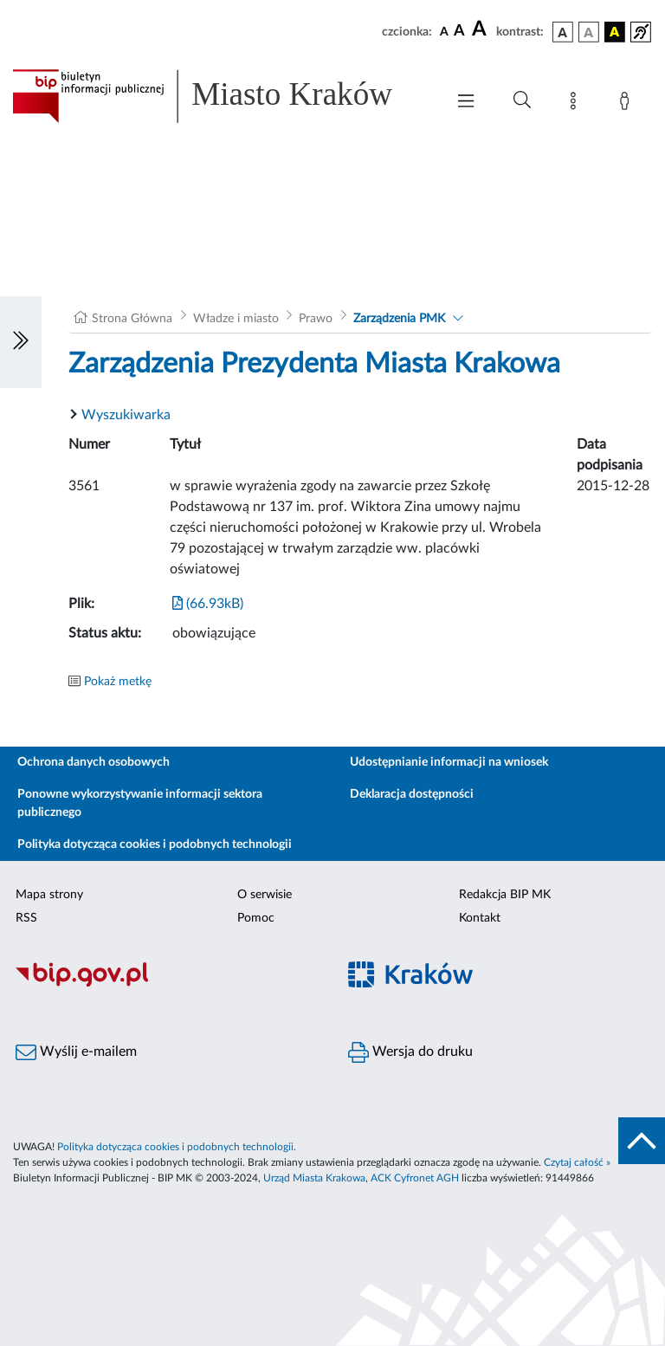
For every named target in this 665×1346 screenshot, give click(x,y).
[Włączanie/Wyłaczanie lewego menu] (21, 342)
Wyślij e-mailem (76, 1052)
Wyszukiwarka (126, 415)
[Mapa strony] (577, 104)
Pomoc (255, 918)
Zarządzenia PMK (399, 319)
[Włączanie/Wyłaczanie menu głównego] (466, 102)
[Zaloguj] (628, 104)
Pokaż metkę (118, 682)
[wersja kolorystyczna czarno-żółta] (615, 32)
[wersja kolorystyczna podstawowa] (563, 32)
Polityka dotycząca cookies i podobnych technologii (154, 844)
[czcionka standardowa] (444, 31)
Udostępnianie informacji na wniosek (449, 762)
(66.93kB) (207, 604)
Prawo (315, 319)
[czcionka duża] (481, 29)
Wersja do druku (410, 1052)
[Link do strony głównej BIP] (220, 96)
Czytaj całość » (577, 1162)
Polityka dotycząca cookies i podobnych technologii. (176, 1147)
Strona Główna (132, 319)
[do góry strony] (641, 1140)
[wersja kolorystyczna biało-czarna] (589, 32)
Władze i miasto (236, 319)
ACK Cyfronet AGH (415, 1178)
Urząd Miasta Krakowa (314, 1178)
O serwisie (264, 895)
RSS (26, 918)
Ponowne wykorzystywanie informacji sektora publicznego (139, 803)
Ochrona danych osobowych (93, 762)
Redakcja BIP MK (505, 895)
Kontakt (479, 918)
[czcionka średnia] (459, 31)
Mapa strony (49, 895)
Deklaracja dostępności (412, 794)
